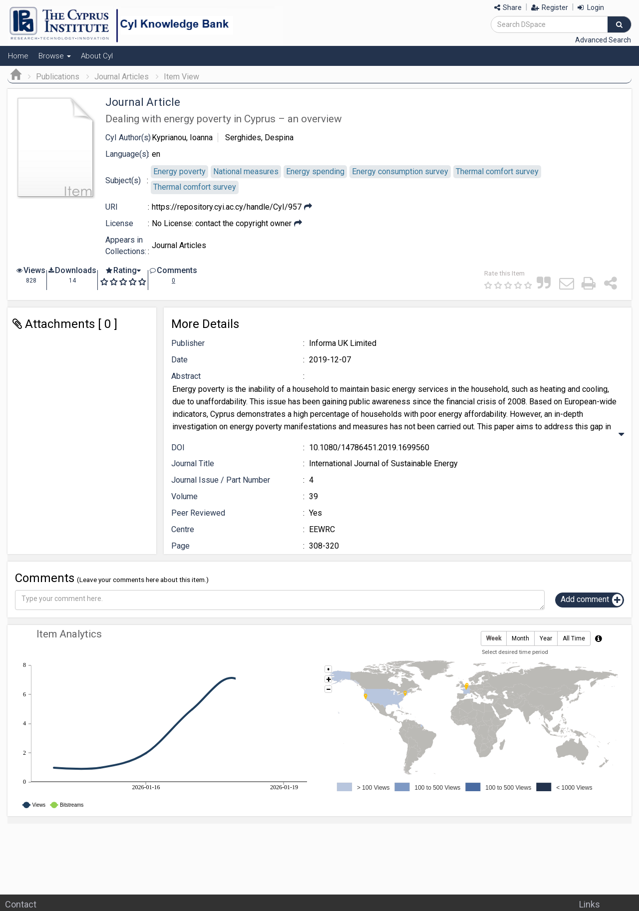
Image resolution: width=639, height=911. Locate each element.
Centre (182, 529)
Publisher (188, 343)
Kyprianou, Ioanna (182, 137)
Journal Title (192, 463)
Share (508, 7)
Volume (184, 496)
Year (546, 638)
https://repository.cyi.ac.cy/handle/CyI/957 (227, 207)
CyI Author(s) (128, 137)
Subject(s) (123, 180)
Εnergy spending (315, 171)
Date (179, 359)
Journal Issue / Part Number (220, 480)
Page (180, 546)
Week (493, 638)
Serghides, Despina (259, 137)
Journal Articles (121, 76)
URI (111, 207)
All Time (574, 638)
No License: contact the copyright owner (222, 223)
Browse (54, 55)
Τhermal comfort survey (497, 171)
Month (520, 638)
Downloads (75, 270)
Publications (57, 76)
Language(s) (127, 154)
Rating (125, 270)
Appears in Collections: (125, 245)
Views (34, 270)
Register (549, 7)
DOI (178, 447)
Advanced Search (603, 40)
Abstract (186, 376)
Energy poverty (179, 171)
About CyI (97, 55)
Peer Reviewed (198, 513)
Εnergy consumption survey (400, 171)
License (119, 223)
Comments (177, 270)
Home (18, 55)
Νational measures (246, 171)
